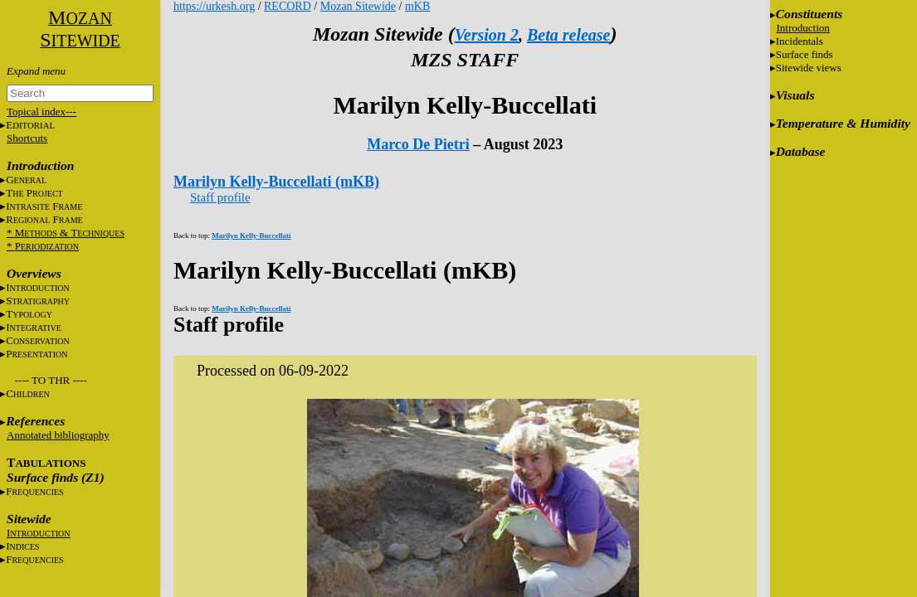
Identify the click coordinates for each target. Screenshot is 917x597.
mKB (417, 6)
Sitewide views (808, 67)
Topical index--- (41, 111)
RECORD (287, 6)
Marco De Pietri (418, 144)
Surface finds (804, 54)
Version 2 (487, 35)
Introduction (803, 28)
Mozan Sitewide (358, 6)
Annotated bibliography (58, 435)
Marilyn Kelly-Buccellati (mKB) (276, 181)
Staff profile (220, 197)
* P (43, 246)
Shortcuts (27, 138)
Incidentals (799, 41)
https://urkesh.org (214, 6)
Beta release (569, 35)
